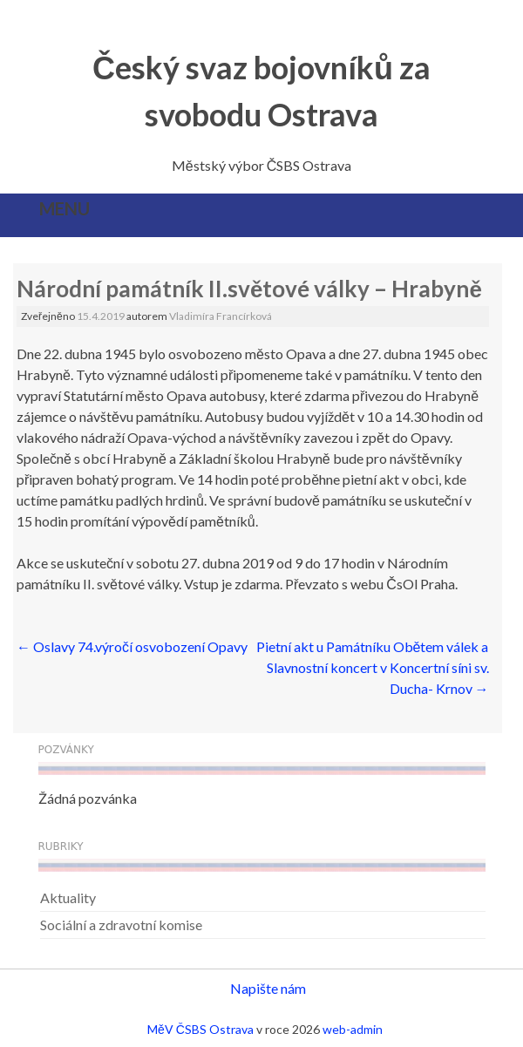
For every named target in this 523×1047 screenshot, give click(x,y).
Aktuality (68, 897)
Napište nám (268, 988)
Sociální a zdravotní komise (121, 924)
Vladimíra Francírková (220, 316)
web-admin (353, 1029)
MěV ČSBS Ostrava (200, 1029)
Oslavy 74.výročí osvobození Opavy (132, 646)
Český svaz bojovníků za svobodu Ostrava (261, 90)
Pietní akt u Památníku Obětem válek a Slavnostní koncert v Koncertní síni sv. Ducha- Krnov (372, 667)
